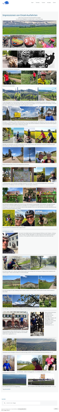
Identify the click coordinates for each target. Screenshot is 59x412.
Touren (43, 2)
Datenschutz (8, 409)
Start (32, 2)
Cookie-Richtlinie (14, 409)
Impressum (3, 409)
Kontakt (49, 2)
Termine (37, 2)
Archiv (54, 2)
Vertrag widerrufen (22, 409)
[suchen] (21, 403)
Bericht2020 (7, 389)
